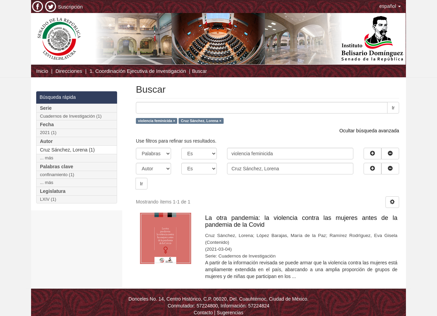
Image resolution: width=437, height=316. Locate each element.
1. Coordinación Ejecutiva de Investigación (137, 71)
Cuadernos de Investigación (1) (71, 116)
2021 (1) (48, 132)
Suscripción (70, 7)
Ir (393, 107)
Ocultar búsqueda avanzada (369, 130)
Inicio (42, 71)
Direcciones (68, 71)
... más (46, 157)
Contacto (203, 312)
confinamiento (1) (57, 174)
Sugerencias (230, 312)
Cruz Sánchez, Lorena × (201, 121)
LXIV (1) (48, 199)
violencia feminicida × (156, 121)
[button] (390, 6)
